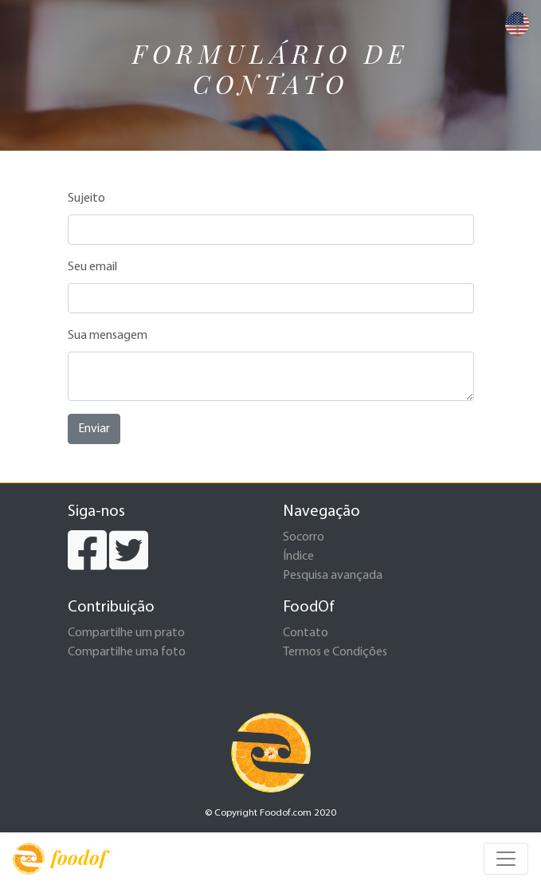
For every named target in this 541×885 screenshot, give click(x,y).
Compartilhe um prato (126, 633)
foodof (59, 859)
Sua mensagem (107, 335)
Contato (305, 633)
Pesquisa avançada (332, 575)
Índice (298, 556)
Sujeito (86, 198)
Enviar (94, 429)
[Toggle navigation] (506, 859)
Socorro (303, 537)
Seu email (92, 267)
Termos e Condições (335, 652)
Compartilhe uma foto (127, 652)
